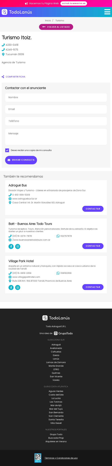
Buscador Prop (56, 437)
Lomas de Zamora (56, 362)
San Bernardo (56, 412)
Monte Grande (56, 365)
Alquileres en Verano (56, 441)
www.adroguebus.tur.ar (22, 198)
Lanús (56, 358)
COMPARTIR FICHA (13, 76)
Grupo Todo (56, 434)
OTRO (56, 369)
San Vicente (56, 376)
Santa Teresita (56, 419)
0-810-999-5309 (19, 194)
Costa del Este (56, 394)
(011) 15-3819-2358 (19, 273)
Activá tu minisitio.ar (73, 3)
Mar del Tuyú (56, 408)
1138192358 (64, 273)
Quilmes (56, 373)
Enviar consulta (21, 159)
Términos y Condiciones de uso (61, 458)
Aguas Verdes (56, 391)
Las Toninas (56, 401)
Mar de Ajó (56, 405)
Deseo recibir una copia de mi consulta (28, 150)
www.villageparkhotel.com (24, 277)
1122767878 (64, 236)
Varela (56, 380)
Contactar (93, 208)
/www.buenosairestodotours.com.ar (29, 239)
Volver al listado (56, 27)
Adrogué (56, 344)
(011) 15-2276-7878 (20, 236)
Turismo (59, 20)
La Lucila (56, 398)
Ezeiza (56, 355)
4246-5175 (10, 49)
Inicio (48, 20)
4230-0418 (10, 44)
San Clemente (56, 416)
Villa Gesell (56, 423)
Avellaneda (56, 348)
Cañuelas (56, 351)
